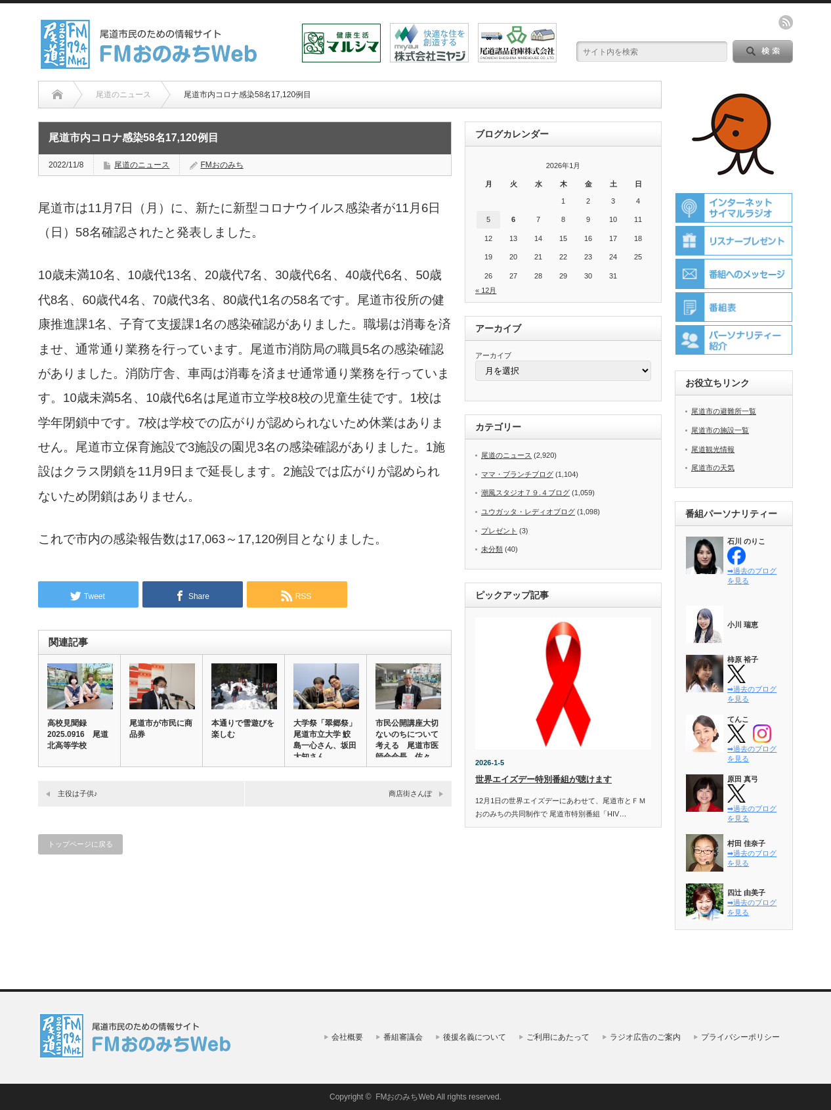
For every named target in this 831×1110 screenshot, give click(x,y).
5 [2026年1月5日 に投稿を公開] (488, 219)
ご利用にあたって (557, 1037)
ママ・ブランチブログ (517, 474)
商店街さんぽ (410, 793)
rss (785, 22)
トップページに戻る (80, 844)
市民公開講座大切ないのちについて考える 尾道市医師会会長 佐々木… (406, 745)
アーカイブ (493, 355)
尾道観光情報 (713, 449)
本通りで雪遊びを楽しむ (242, 729)
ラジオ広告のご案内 (645, 1037)
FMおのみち (221, 164)
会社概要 (347, 1037)
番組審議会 (403, 1037)
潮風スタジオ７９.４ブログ (525, 493)
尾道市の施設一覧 (720, 430)
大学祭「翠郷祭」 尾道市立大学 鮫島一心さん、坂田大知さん (325, 740)
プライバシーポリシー (740, 1037)
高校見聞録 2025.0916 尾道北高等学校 (77, 734)
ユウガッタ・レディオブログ (528, 512)
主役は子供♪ (78, 793)
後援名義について (474, 1037)
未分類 (492, 549)
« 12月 (485, 290)
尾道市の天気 (713, 468)
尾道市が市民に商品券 (160, 729)
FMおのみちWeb (405, 1096)
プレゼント (499, 531)
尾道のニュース (141, 164)
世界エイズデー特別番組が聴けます (543, 779)
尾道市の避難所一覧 (723, 411)
